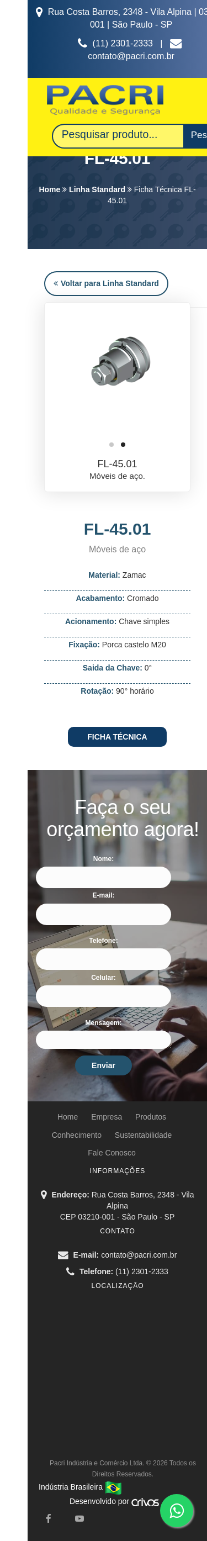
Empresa (106, 1116)
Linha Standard (97, 189)
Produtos (150, 1116)
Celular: (103, 977)
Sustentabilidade (143, 1135)
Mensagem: (103, 1023)
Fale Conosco (111, 1152)
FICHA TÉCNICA (117, 736)
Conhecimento (77, 1135)
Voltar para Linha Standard (106, 283)
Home (49, 189)
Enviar (103, 1065)
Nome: (103, 859)
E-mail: (103, 895)
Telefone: (103, 940)
